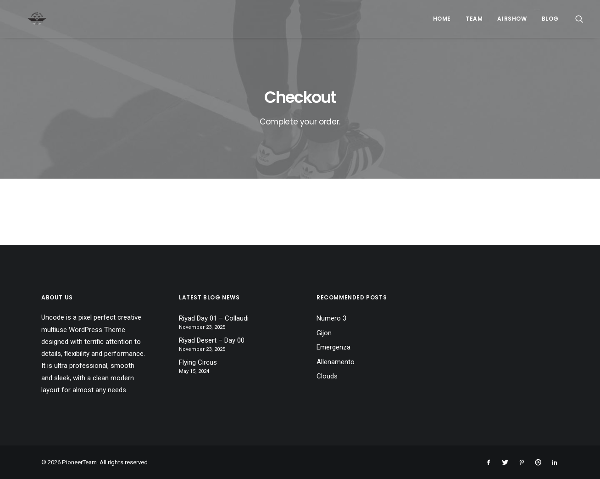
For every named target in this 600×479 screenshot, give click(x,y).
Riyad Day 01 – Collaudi (214, 318)
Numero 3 (331, 318)
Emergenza (333, 347)
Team (474, 19)
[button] (579, 19)
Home (442, 19)
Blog (550, 19)
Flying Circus (198, 362)
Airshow (512, 19)
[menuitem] (442, 19)
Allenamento (336, 362)
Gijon (324, 333)
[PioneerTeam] (26, 18)
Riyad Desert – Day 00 (211, 340)
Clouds (327, 376)
